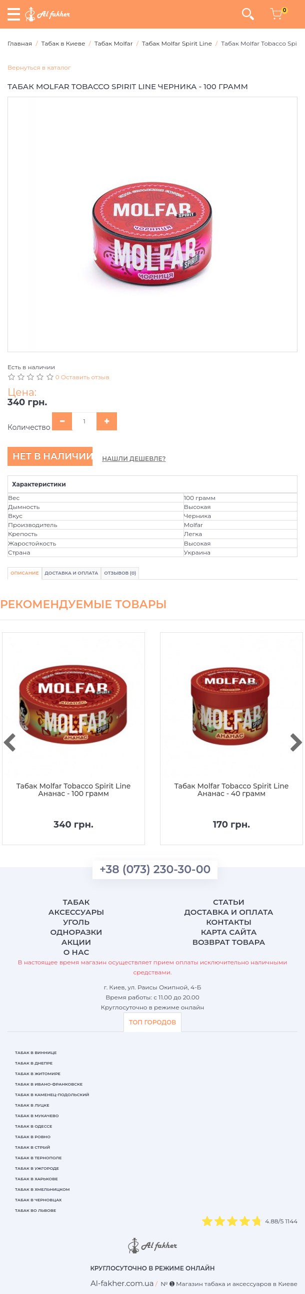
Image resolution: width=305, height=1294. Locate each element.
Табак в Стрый (32, 1147)
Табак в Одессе (33, 1126)
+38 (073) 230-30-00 (155, 869)
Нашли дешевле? (134, 458)
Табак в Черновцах (38, 1199)
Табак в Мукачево (36, 1115)
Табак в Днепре (33, 1063)
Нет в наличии (52, 456)
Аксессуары (76, 912)
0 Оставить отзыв (83, 377)
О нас (76, 952)
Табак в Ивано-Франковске (48, 1084)
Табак (76, 902)
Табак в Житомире (37, 1073)
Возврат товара (229, 942)
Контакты (229, 922)
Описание (24, 573)
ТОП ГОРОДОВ (152, 1022)
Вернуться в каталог (39, 67)
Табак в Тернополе (38, 1157)
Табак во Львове (35, 1210)
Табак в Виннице (35, 1052)
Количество (29, 427)
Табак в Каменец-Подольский (52, 1094)
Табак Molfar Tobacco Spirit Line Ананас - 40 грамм (231, 790)
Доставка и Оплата (71, 573)
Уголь (76, 922)
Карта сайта (229, 932)
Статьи (228, 902)
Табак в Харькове (36, 1178)
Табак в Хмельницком (42, 1189)
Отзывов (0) (120, 573)
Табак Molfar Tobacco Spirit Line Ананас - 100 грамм (73, 790)
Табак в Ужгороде (37, 1168)
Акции (76, 942)
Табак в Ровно (32, 1136)
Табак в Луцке (32, 1105)
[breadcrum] (122, 1283)
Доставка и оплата (229, 912)
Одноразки (76, 932)
